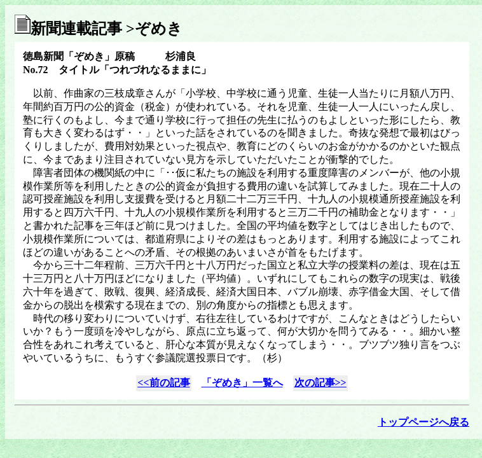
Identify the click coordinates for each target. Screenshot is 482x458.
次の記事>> (320, 382)
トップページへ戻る (423, 422)
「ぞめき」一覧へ (242, 382)
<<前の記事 (163, 382)
